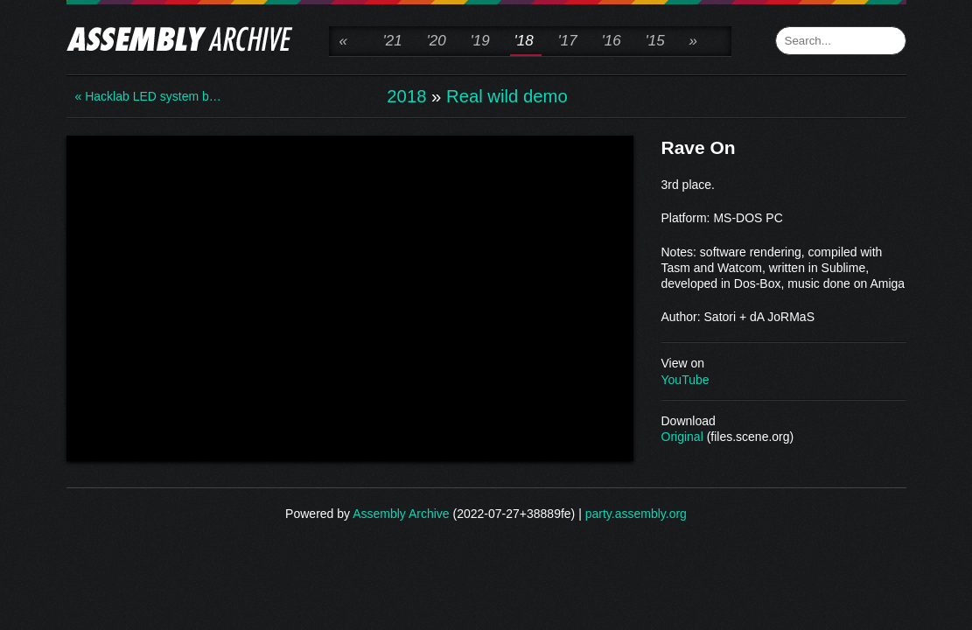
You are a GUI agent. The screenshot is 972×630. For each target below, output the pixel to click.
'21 (392, 40)
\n (350, 296)
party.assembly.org (636, 514)
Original (682, 437)
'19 (480, 40)
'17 (567, 40)
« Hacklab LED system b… (145, 96)
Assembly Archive (401, 514)
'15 (655, 40)
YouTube (685, 380)
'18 (524, 40)
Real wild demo (507, 96)
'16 (611, 40)
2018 (406, 96)
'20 (436, 40)
